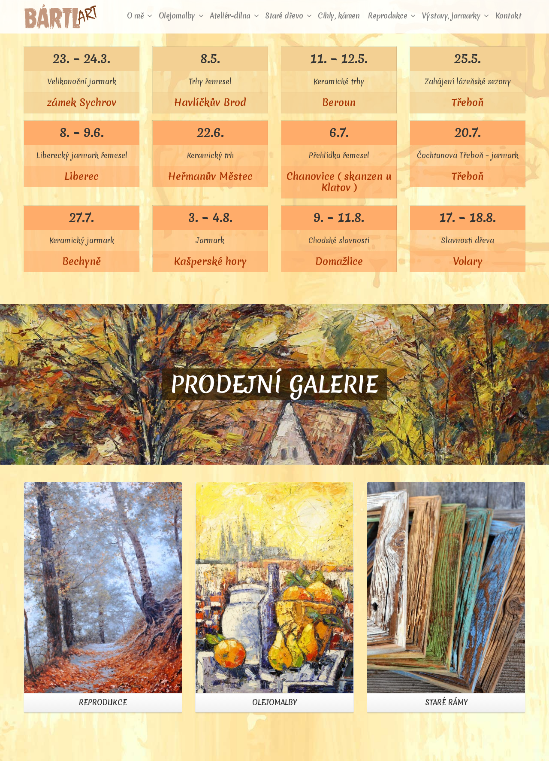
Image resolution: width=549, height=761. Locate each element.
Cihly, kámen (338, 16)
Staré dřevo (288, 16)
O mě (139, 16)
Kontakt (508, 16)
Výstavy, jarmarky (455, 16)
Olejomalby (181, 16)
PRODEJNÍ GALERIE (274, 384)
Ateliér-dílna (234, 16)
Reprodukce (392, 16)
